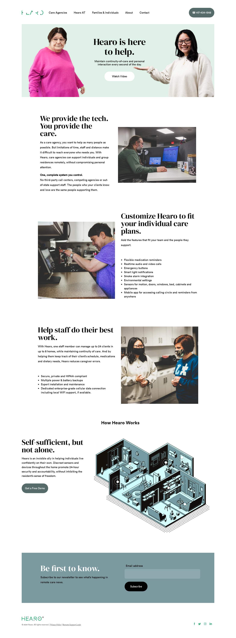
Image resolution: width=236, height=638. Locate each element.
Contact (144, 12)
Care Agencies (58, 12)
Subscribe (136, 586)
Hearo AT (79, 12)
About (129, 12)
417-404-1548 (201, 12)
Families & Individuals (105, 12)
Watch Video (119, 76)
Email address (134, 565)
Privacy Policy (55, 624)
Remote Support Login (72, 624)
